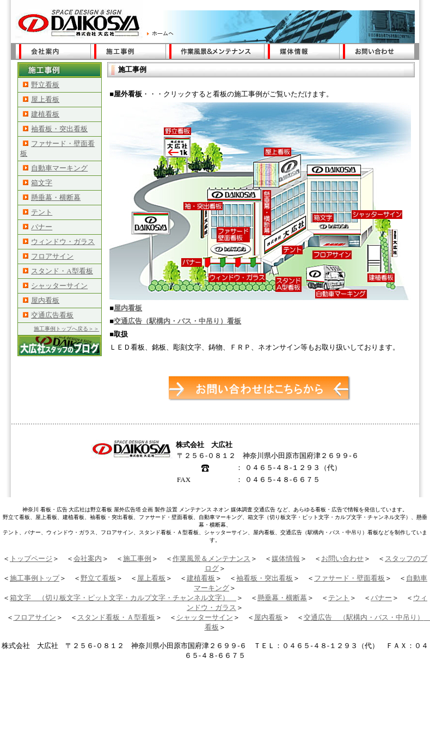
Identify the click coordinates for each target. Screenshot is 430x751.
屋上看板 (41, 99)
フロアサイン (48, 256)
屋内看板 (41, 300)
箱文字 (37, 183)
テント (37, 212)
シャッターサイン (55, 286)
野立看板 (41, 85)
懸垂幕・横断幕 (52, 197)
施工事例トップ (34, 578)
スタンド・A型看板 (58, 271)
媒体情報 (286, 558)
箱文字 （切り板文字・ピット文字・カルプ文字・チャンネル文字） (123, 598)
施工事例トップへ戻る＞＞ (66, 329)
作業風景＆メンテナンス (211, 558)
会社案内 (87, 558)
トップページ (31, 558)
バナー (37, 227)
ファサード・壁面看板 (349, 578)
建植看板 (41, 114)
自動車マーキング (55, 168)
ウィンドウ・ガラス (59, 241)
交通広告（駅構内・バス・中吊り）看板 (177, 321)
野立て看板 (98, 578)
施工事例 (137, 558)
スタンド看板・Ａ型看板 (116, 617)
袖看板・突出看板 (55, 129)
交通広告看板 (48, 315)
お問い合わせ (342, 558)
